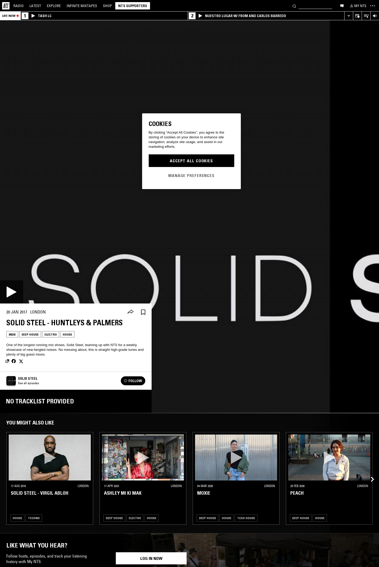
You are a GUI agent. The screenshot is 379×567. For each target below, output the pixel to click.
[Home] (5, 5)
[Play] (11, 291)
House (67, 334)
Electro (50, 334)
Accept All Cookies (191, 160)
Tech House (246, 518)
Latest (35, 5)
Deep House (30, 334)
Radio (18, 5)
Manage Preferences (191, 175)
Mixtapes (82, 5)
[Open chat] (341, 5)
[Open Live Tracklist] (366, 16)
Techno (34, 518)
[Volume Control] (374, 16)
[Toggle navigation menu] (372, 5)
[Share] (130, 312)
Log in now (151, 558)
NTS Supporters (132, 5)
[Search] (294, 5)
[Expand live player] (348, 16)
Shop (107, 5)
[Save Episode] (143, 312)
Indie (12, 334)
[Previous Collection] (369, 473)
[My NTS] (357, 5)
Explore (54, 5)
